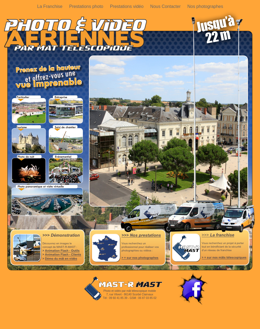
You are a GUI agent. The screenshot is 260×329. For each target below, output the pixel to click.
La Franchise (50, 6)
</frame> (130, 324)
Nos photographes (205, 6)
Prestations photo (87, 6)
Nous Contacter (166, 6)
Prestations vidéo (127, 6)
